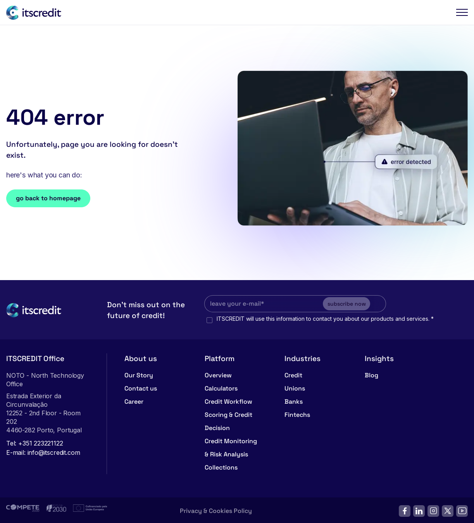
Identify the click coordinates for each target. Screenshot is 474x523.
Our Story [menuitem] (138, 373)
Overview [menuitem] (218, 373)
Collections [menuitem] (221, 465)
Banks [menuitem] (293, 400)
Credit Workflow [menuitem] (228, 400)
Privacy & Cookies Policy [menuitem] (216, 509)
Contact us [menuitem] (140, 386)
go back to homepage (48, 198)
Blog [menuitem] (371, 373)
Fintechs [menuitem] (297, 413)
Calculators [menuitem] (221, 386)
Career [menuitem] (133, 400)
